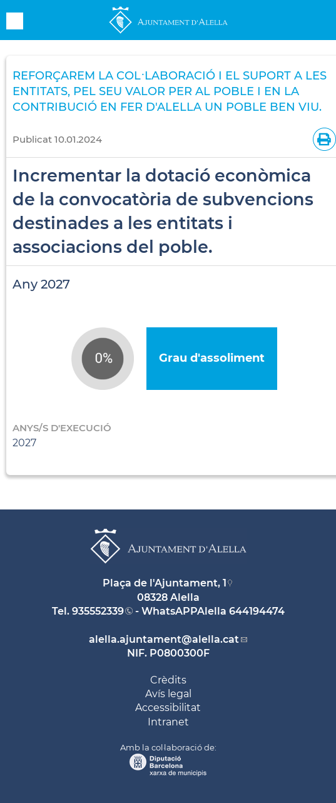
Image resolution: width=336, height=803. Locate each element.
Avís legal (168, 694)
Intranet (168, 722)
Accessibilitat (168, 707)
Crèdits (168, 680)
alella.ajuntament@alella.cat (164, 639)
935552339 (98, 611)
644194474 (257, 611)
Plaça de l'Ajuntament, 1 (165, 583)
